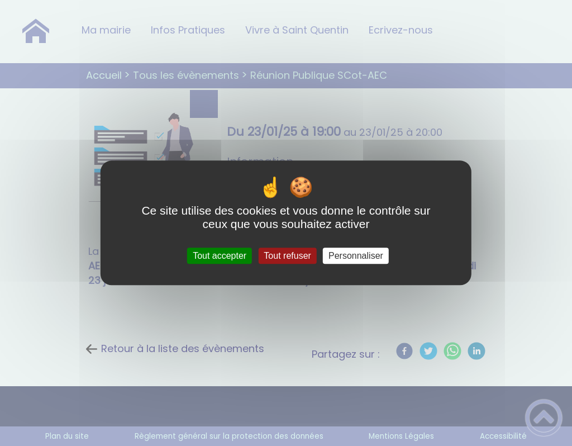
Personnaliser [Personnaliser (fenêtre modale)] (355, 255)
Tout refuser (287, 255)
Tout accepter (219, 255)
